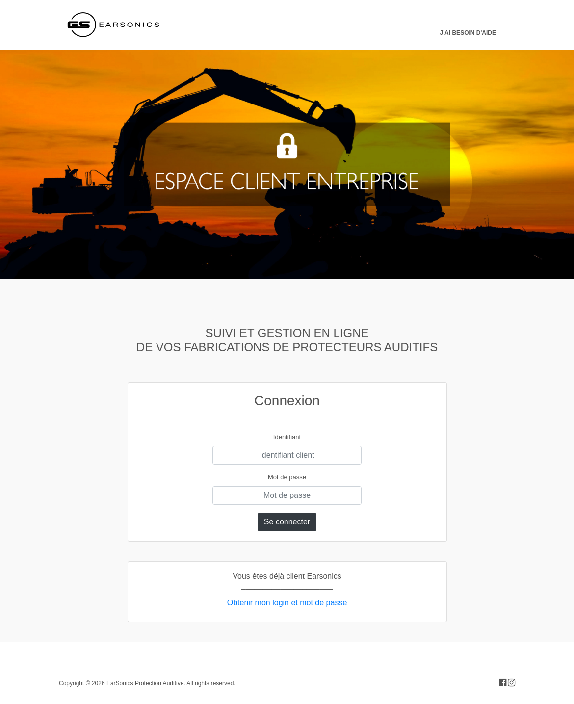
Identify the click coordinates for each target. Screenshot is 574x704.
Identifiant (287, 437)
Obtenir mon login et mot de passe (287, 603)
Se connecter (287, 522)
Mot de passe (287, 477)
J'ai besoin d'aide (468, 32)
